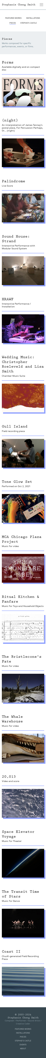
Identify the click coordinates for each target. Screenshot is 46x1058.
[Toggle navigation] (41, 4)
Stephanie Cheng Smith (23, 1017)
